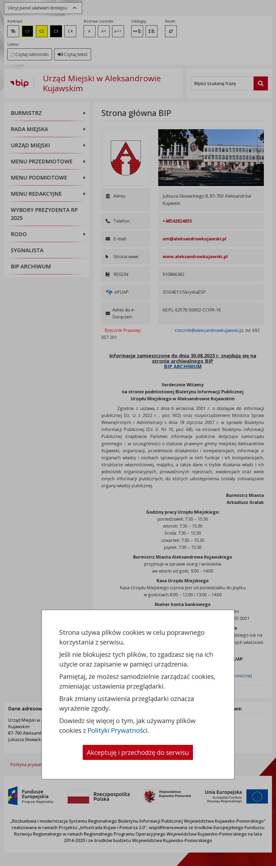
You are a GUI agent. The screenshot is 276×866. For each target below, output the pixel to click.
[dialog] (138, 433)
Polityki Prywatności (117, 730)
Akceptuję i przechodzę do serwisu (138, 752)
